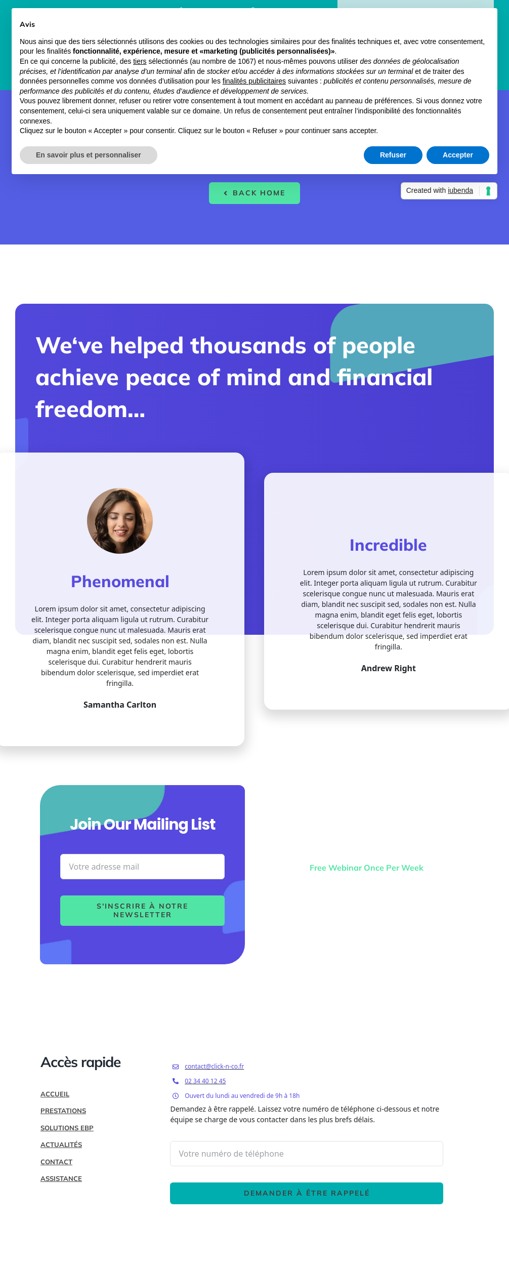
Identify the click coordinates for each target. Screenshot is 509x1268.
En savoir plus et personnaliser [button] (88, 155)
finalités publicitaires (254, 81)
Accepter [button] (458, 155)
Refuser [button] (393, 155)
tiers (139, 61)
